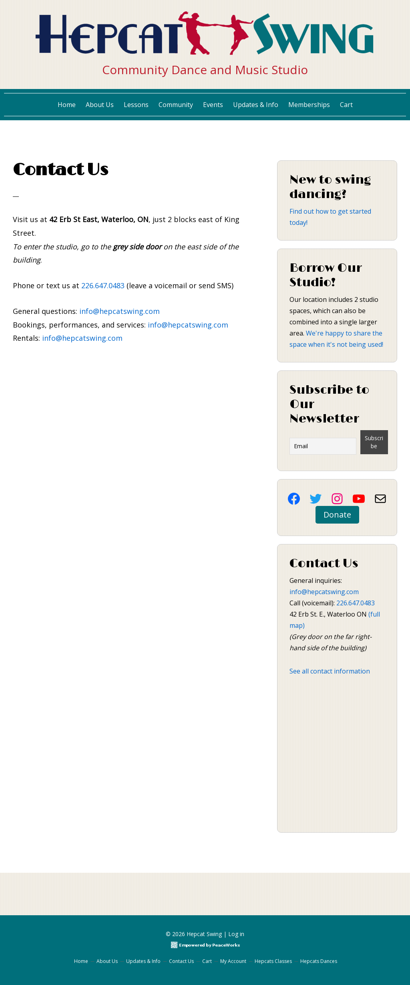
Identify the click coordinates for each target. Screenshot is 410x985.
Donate (337, 514)
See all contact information (329, 671)
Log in (236, 934)
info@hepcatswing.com (119, 311)
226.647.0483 (103, 285)
